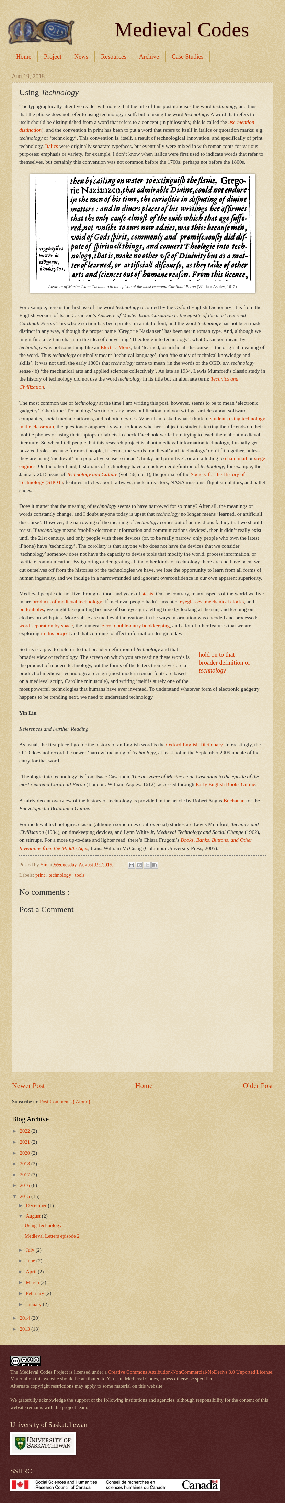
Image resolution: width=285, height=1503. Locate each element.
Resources (113, 56)
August (34, 1216)
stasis (147, 593)
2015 (25, 1196)
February (35, 1293)
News (81, 56)
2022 (25, 1131)
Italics (51, 146)
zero (106, 625)
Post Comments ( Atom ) (65, 1101)
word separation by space (46, 625)
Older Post (258, 1086)
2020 (25, 1153)
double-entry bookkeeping (142, 625)
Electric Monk (116, 347)
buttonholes (31, 609)
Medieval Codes (181, 29)
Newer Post (28, 1086)
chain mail (236, 458)
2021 (25, 1142)
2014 (25, 1318)
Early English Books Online (225, 784)
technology (60, 875)
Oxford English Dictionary (194, 744)
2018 (25, 1163)
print (40, 875)
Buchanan (234, 800)
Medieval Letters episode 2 (52, 1236)
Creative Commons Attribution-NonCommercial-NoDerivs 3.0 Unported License (190, 1372)
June (31, 1260)
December (37, 1205)
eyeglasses (191, 601)
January (34, 1304)
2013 (25, 1329)
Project (52, 56)
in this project (55, 633)
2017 (25, 1174)
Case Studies (188, 56)
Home (23, 56)
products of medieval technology (67, 601)
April (32, 1271)
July (30, 1250)
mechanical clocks (224, 601)
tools (80, 875)
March (33, 1282)
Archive (149, 56)
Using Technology (43, 1225)
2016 (25, 1185)
